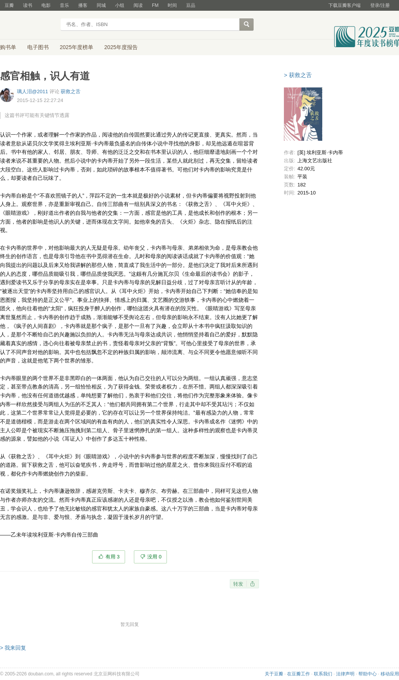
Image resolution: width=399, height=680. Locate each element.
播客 (82, 5)
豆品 (190, 5)
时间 (172, 5)
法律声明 (345, 674)
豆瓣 (9, 5)
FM (155, 5)
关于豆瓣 (274, 674)
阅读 (138, 5)
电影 (46, 5)
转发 (238, 583)
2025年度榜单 (76, 47)
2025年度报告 (121, 47)
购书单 (8, 47)
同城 (101, 5)
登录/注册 (380, 5)
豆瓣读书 (28, 25)
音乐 (64, 5)
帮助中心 (367, 674)
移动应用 (390, 674)
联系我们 (323, 674)
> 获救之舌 (298, 75)
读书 (27, 5)
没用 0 (154, 557)
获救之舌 (71, 91)
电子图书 (38, 47)
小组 (119, 5)
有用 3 (113, 557)
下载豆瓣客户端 (344, 5)
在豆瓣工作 (298, 674)
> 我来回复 (13, 648)
